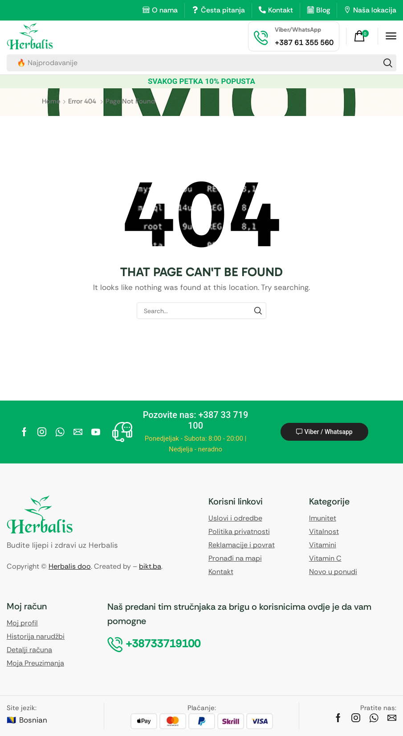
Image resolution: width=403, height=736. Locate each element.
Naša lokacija (374, 10)
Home (51, 101)
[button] (362, 36)
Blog (323, 10)
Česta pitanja (223, 10)
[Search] (388, 63)
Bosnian (33, 720)
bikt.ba (150, 566)
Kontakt (280, 10)
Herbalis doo (70, 566)
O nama (165, 10)
